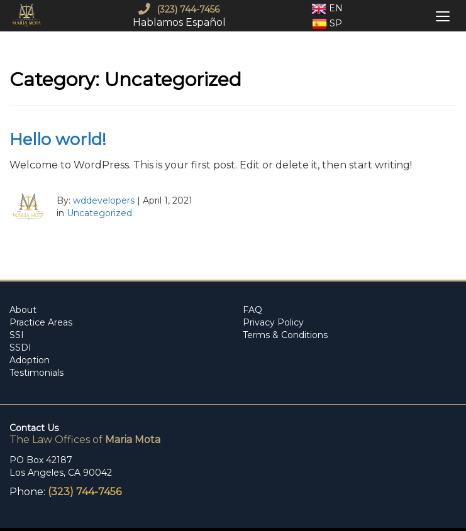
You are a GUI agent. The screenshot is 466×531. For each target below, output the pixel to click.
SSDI (20, 347)
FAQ (252, 309)
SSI (16, 335)
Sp (327, 23)
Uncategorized (99, 213)
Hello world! (57, 139)
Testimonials (36, 372)
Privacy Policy (273, 322)
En (327, 8)
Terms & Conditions (285, 335)
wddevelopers (104, 200)
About (22, 309)
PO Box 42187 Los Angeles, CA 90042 (60, 466)
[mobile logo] (28, 15)
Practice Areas (40, 322)
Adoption (29, 360)
